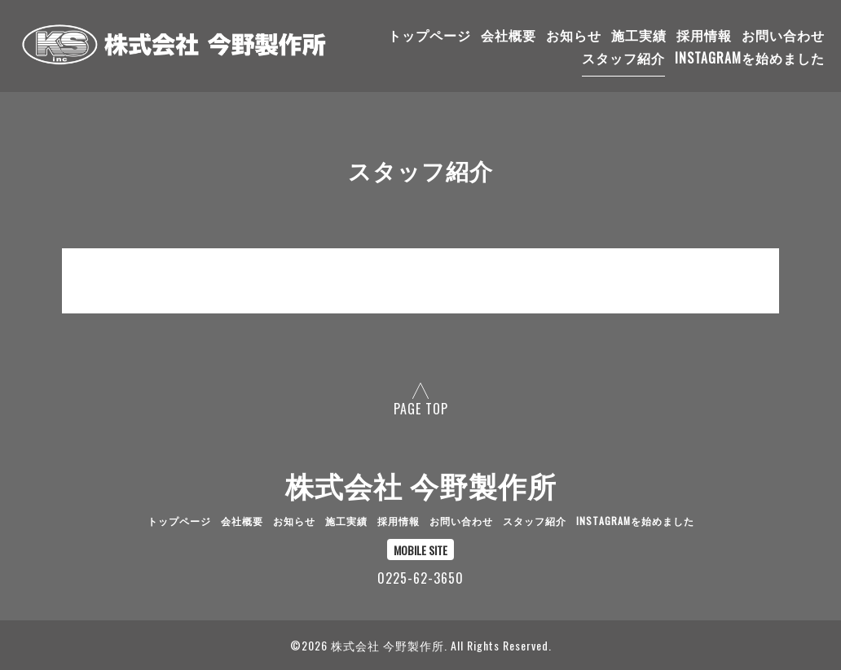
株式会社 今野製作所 (421, 484)
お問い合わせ (783, 35)
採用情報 (704, 35)
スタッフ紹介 (623, 58)
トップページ (429, 35)
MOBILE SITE (420, 549)
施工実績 (639, 35)
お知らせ (573, 35)
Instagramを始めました (750, 58)
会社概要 (508, 35)
